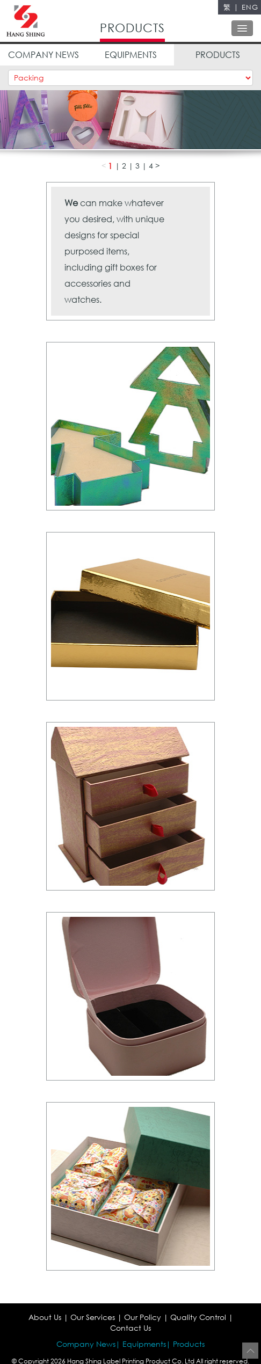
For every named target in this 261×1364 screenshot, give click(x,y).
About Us (44, 1317)
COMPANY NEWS (43, 54)
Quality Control (198, 1317)
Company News (85, 1344)
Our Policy (142, 1317)
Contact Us (130, 1328)
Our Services (92, 1317)
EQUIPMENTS (131, 54)
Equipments (144, 1344)
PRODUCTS (217, 54)
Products (189, 1344)
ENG (250, 7)
